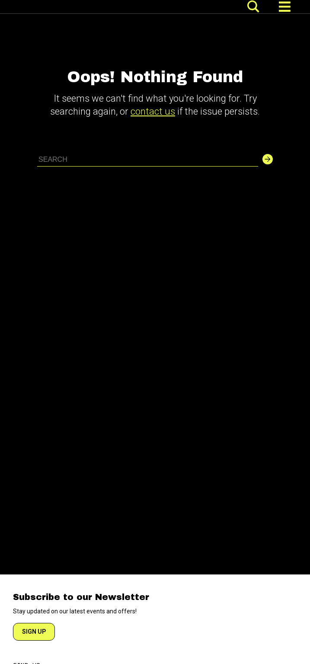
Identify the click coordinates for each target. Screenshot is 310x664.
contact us (153, 111)
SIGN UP (34, 631)
